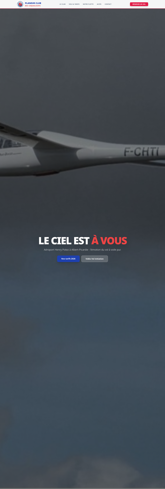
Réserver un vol (139, 4)
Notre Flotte (88, 4)
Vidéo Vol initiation (95, 259)
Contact (108, 4)
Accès (99, 4)
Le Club (62, 4)
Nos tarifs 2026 (68, 258)
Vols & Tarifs (74, 4)
